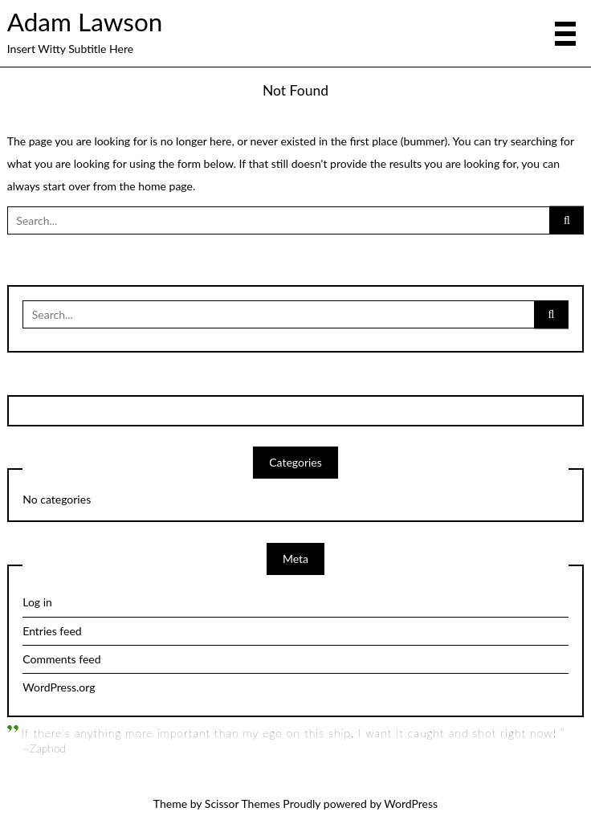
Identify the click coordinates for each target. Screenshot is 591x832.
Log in (37, 602)
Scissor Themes (242, 803)
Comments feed (61, 659)
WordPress (411, 803)
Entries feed (51, 631)
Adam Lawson (85, 21)
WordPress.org (58, 687)
